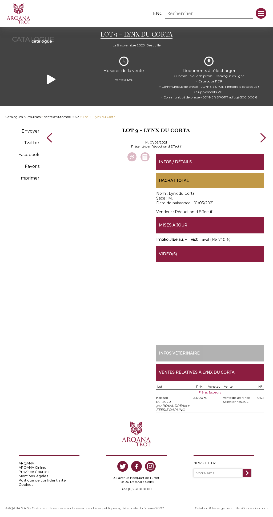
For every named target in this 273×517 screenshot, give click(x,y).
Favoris (32, 166)
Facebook (28, 154)
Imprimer (29, 178)
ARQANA (26, 463)
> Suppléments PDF (209, 92)
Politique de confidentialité (42, 480)
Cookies (26, 484)
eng (158, 13)
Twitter (31, 142)
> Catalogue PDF (209, 81)
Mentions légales (33, 476)
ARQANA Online (32, 467)
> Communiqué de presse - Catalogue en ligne (209, 76)
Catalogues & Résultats (23, 117)
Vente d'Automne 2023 (61, 117)
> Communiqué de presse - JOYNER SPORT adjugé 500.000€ (209, 97)
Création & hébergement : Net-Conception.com (231, 508)
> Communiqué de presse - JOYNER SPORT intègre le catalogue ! (209, 87)
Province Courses (34, 472)
